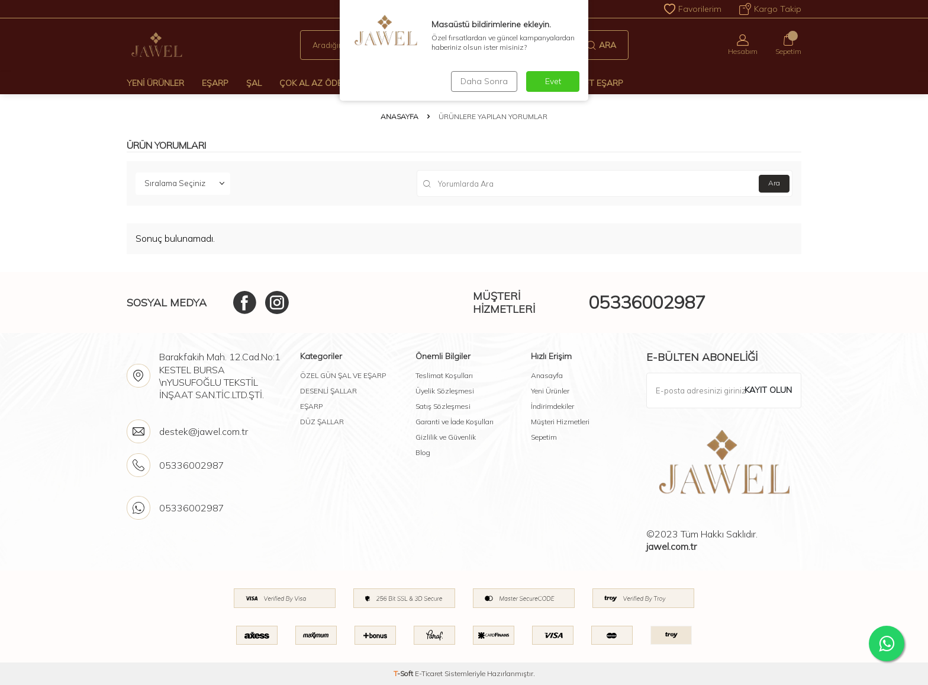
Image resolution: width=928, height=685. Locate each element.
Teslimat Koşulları (444, 375)
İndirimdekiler (552, 406)
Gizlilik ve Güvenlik (445, 437)
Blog (422, 452)
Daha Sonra (484, 81)
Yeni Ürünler (155, 83)
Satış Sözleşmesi (443, 406)
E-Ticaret (429, 673)
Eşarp (215, 83)
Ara (601, 45)
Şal (254, 83)
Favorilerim (692, 9)
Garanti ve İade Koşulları (454, 421)
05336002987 (646, 302)
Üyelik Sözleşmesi (444, 390)
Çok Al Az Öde (310, 83)
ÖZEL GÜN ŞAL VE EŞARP (343, 375)
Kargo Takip (770, 9)
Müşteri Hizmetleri (560, 421)
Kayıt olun (768, 390)
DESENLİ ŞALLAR (328, 390)
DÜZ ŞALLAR (322, 421)
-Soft (404, 673)
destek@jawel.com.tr (203, 431)
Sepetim (544, 437)
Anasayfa (399, 116)
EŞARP (311, 406)
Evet (553, 81)
